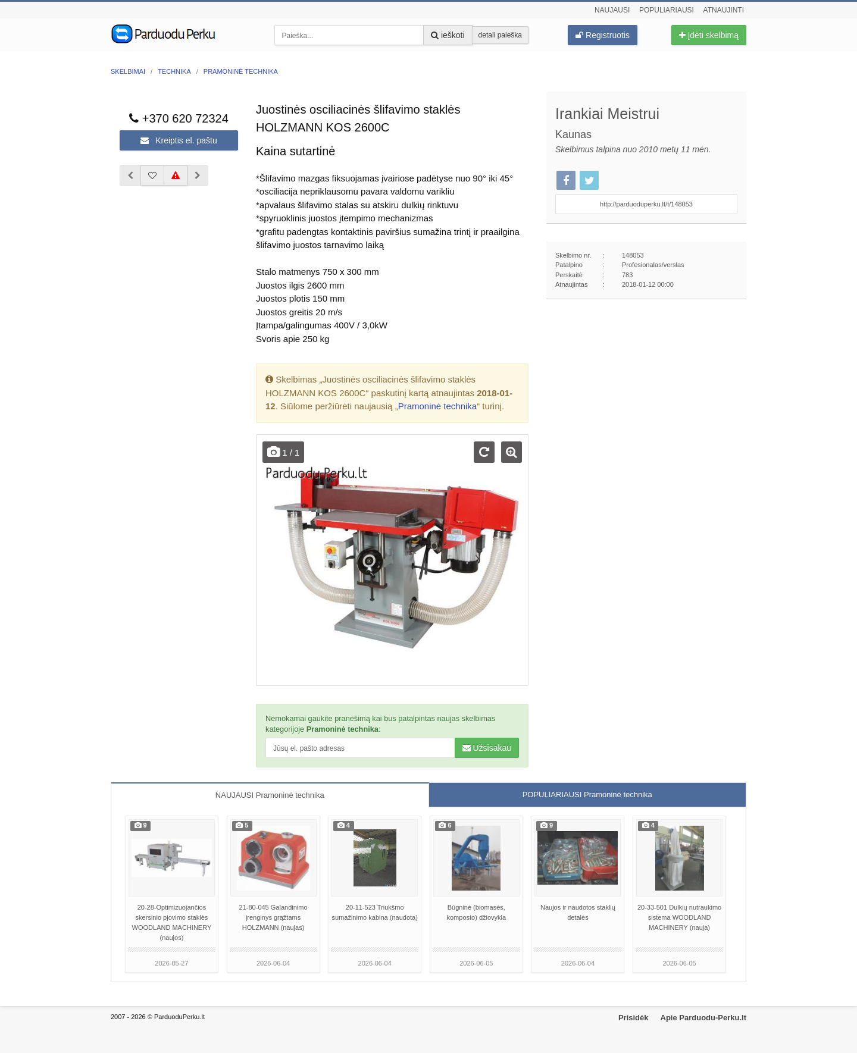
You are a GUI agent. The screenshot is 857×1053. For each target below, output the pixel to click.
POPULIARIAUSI (587, 794)
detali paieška (500, 35)
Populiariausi (666, 10)
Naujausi (612, 10)
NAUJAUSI (269, 795)
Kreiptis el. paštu (178, 140)
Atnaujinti (723, 10)
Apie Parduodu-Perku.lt (703, 1017)
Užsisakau (486, 748)
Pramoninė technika (437, 406)
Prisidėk (633, 1017)
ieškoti (448, 35)
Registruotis (602, 35)
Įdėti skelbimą (709, 35)
